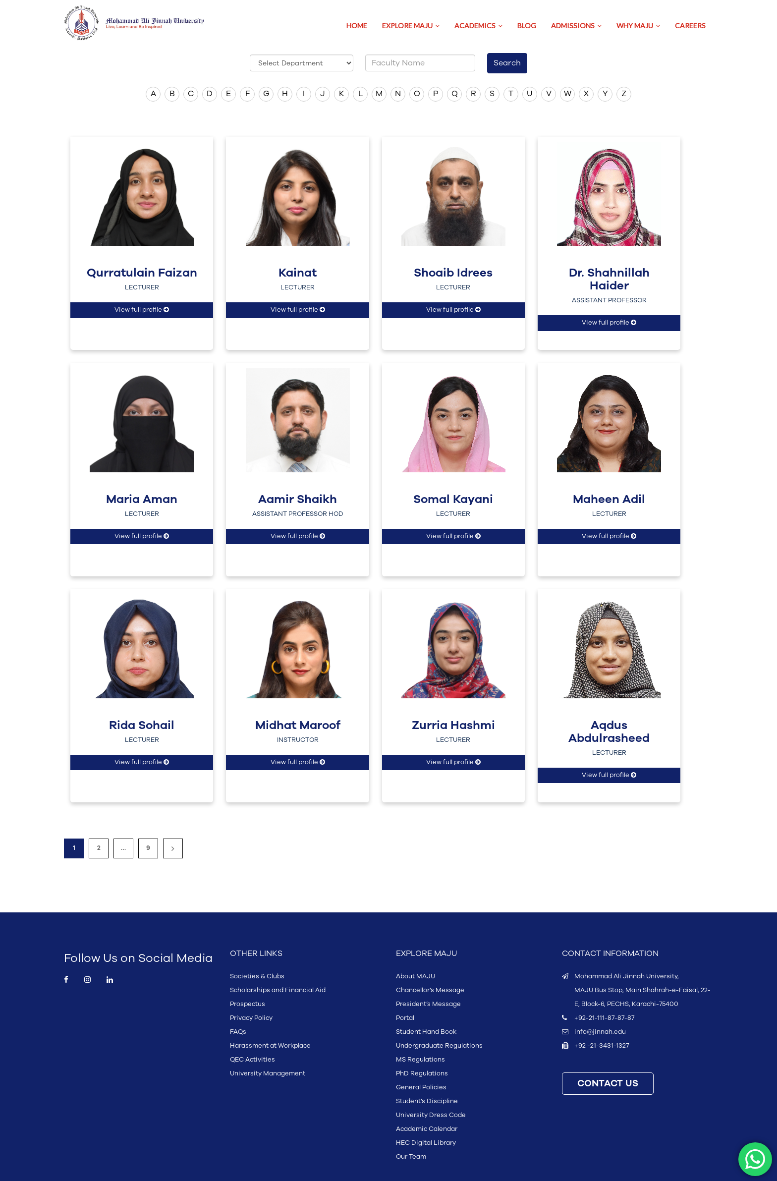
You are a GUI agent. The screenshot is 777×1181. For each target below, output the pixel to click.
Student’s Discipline (427, 1101)
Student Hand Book (426, 1031)
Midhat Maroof (297, 725)
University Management (267, 1073)
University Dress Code (431, 1115)
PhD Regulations (422, 1073)
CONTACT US (607, 1083)
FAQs (238, 1031)
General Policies (421, 1087)
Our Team (411, 1156)
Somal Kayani (453, 500)
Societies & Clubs (257, 976)
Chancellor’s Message (430, 990)
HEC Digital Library (426, 1142)
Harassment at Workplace (270, 1045)
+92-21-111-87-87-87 (604, 1017)
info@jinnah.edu (600, 1031)
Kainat (297, 273)
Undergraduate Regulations (439, 1045)
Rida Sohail (141, 725)
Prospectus (247, 1004)
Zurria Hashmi (453, 725)
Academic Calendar (426, 1129)
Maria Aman (141, 500)
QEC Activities (252, 1059)
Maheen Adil (609, 500)
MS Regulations (420, 1059)
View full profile (141, 309)
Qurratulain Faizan (142, 273)
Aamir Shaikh (297, 500)
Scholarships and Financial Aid (278, 990)
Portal (405, 1017)
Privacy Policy (251, 1017)
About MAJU (415, 976)
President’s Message (428, 1004)
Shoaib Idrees (453, 273)
